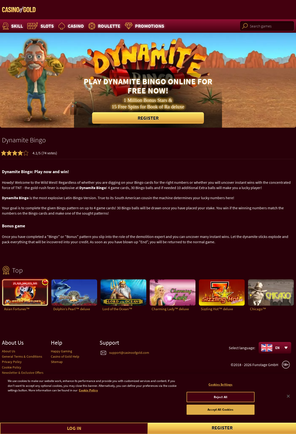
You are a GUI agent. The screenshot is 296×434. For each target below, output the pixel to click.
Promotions (143, 26)
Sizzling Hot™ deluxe (217, 309)
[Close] (288, 398)
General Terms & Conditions (22, 356)
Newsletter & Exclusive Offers (22, 372)
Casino (70, 26)
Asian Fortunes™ (17, 309)
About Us (8, 351)
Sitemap (57, 362)
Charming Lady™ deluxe (170, 309)
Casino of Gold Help (65, 356)
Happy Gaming (61, 351)
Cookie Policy (11, 367)
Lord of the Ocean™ (117, 309)
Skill (12, 26)
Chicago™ (258, 309)
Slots (40, 26)
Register (148, 118)
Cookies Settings (220, 387)
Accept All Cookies (220, 412)
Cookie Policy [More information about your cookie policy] (88, 392)
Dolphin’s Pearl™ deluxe (71, 309)
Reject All (220, 399)
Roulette (103, 26)
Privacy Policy (12, 362)
